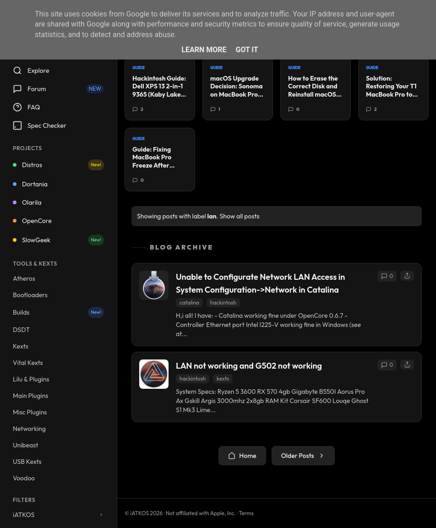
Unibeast (25, 445)
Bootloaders (30, 295)
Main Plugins (30, 396)
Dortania (30, 184)
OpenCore (32, 221)
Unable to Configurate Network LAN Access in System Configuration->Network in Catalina (260, 283)
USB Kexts (27, 461)
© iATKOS (144, 513)
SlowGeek (58, 239)
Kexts (20, 346)
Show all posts (240, 216)
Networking (29, 429)
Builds (58, 312)
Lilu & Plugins (31, 379)
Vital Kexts (28, 363)
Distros (58, 164)
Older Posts (303, 456)
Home (242, 456)
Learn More (203, 49)
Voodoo (24, 478)
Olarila (27, 202)
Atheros (24, 278)
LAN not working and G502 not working (249, 365)
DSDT (21, 330)
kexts (223, 378)
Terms (246, 513)
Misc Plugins (30, 412)
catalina (189, 302)
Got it (246, 49)
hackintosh (223, 302)
